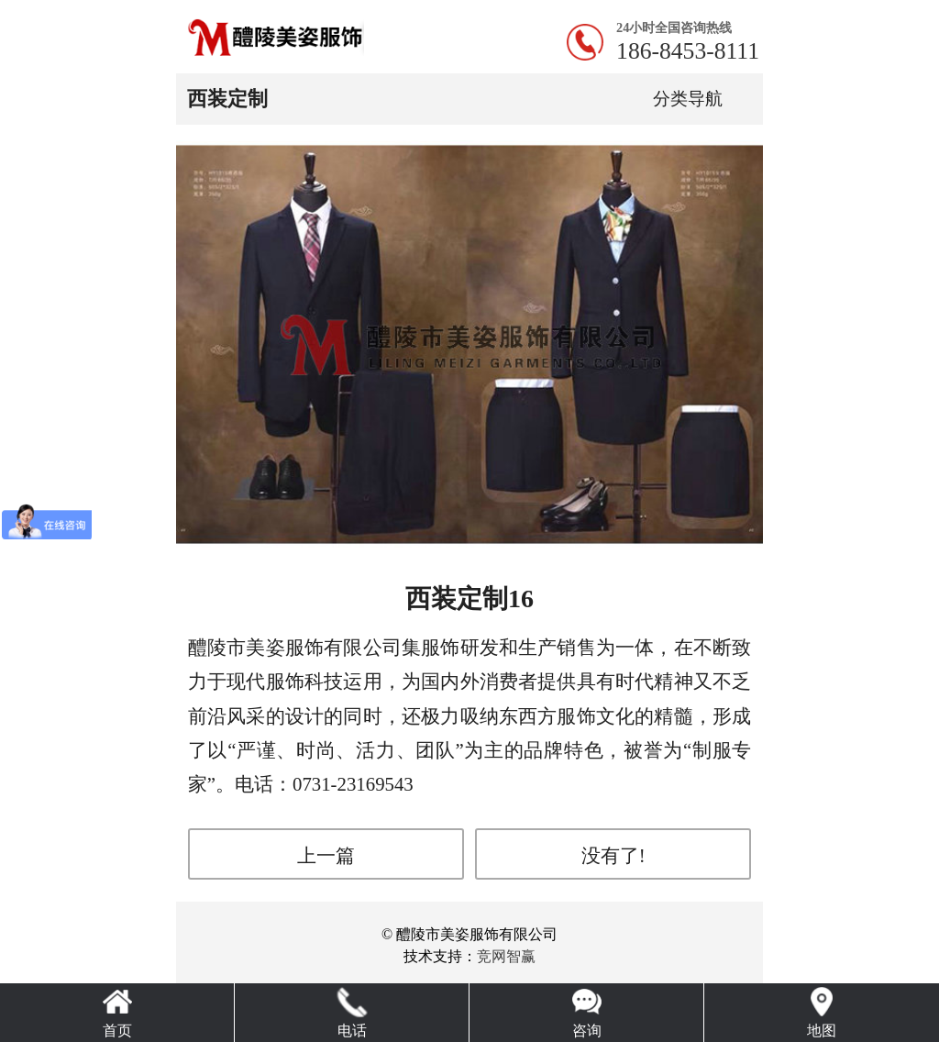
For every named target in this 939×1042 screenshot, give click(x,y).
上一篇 (326, 855)
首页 (117, 1030)
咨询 (587, 1030)
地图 (821, 1030)
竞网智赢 (506, 956)
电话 (352, 1030)
